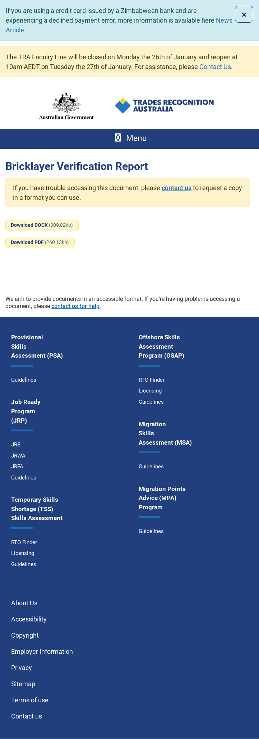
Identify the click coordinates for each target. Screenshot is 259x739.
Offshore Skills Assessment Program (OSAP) (161, 346)
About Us (24, 603)
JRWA (18, 456)
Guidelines (23, 380)
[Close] (244, 14)
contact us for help (75, 306)
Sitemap (23, 684)
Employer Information (42, 651)
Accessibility (29, 619)
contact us (176, 188)
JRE (15, 444)
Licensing (22, 553)
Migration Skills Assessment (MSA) (165, 433)
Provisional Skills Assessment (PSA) (37, 346)
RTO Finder (24, 542)
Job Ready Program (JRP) (26, 411)
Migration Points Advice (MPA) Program (162, 498)
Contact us (26, 716)
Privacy (21, 667)
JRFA (17, 466)
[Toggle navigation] (129, 139)
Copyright (25, 635)
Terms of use (29, 700)
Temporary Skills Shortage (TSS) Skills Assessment (37, 509)
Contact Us (215, 66)
